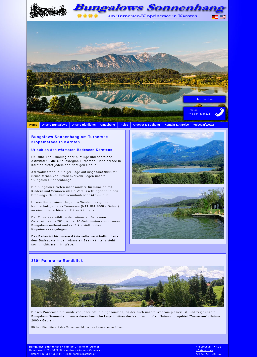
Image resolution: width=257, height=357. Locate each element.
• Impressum (203, 346)
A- (219, 354)
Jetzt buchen (205, 99)
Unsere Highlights (84, 124)
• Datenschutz (204, 350)
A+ (208, 354)
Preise (124, 124)
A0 (214, 354)
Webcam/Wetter (203, 124)
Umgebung (107, 124)
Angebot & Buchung (146, 124)
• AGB (217, 346)
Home (33, 124)
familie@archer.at (84, 354)
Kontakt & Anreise (176, 124)
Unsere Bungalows (54, 124)
